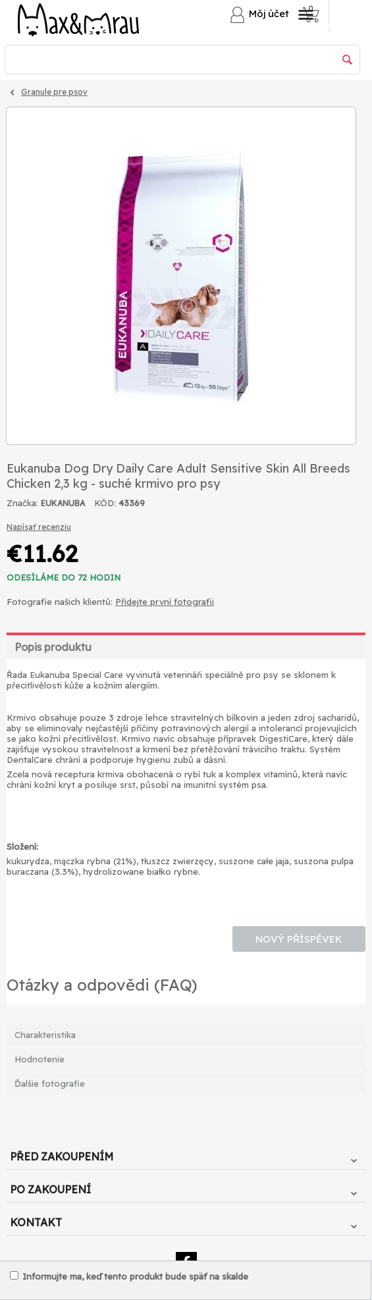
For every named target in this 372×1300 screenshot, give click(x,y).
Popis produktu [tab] (53, 647)
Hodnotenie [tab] (39, 1059)
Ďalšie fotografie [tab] (49, 1083)
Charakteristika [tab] (45, 1034)
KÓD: (105, 503)
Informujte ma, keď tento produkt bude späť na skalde (129, 1276)
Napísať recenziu (39, 527)
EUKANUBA (63, 503)
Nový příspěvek (298, 939)
